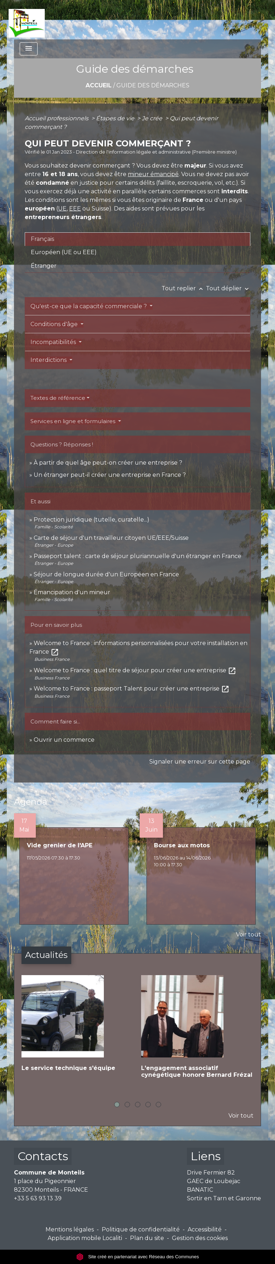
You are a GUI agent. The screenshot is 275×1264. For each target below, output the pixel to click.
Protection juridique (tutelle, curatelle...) (91, 519)
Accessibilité (205, 1229)
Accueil (99, 85)
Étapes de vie (116, 118)
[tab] (137, 239)
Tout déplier (228, 288)
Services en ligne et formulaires (73, 421)
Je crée (153, 118)
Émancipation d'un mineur (72, 592)
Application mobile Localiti (85, 1238)
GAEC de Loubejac (213, 1181)
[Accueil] (27, 19)
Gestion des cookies (200, 1238)
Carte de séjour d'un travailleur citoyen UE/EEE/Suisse (111, 537)
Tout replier (183, 288)
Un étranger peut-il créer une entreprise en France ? (110, 474)
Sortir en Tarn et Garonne (224, 1198)
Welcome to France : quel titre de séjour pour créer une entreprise (135, 670)
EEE (75, 208)
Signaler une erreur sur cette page (199, 761)
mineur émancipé (153, 174)
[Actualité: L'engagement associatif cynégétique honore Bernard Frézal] (197, 1032)
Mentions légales (69, 1229)
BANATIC (200, 1189)
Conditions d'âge (54, 324)
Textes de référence (57, 397)
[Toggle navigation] (29, 48)
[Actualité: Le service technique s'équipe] (77, 1029)
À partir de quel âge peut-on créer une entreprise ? (108, 462)
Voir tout (248, 934)
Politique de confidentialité (141, 1229)
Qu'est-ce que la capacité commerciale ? (89, 306)
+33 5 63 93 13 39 (38, 1198)
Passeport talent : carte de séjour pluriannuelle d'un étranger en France (137, 556)
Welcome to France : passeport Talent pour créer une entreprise (132, 688)
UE (62, 208)
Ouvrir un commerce (64, 739)
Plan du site (147, 1238)
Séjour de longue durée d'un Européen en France (106, 574)
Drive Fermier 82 (211, 1172)
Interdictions (49, 360)
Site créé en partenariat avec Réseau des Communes (137, 1256)
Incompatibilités (53, 342)
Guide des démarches (152, 85)
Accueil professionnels (57, 118)
